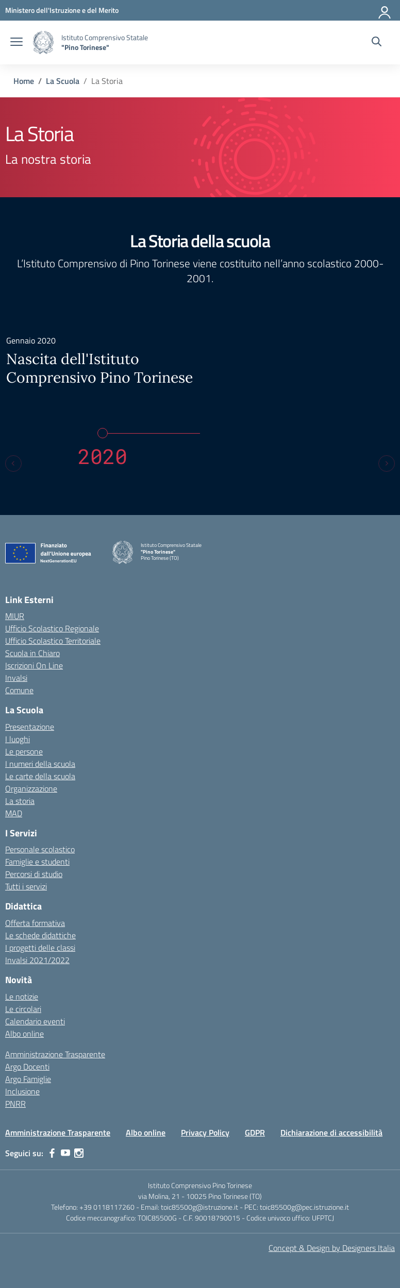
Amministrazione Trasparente (55, 1054)
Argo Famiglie (28, 1079)
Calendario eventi (35, 1021)
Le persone (24, 751)
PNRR (15, 1103)
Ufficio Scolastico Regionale (52, 628)
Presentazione (29, 726)
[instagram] (79, 1153)
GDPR (255, 1132)
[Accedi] (385, 10)
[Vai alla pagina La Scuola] (62, 81)
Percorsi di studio (33, 874)
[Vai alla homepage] (43, 42)
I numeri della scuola (40, 764)
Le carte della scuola (40, 776)
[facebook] (52, 1153)
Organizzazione (31, 788)
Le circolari (23, 1009)
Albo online (24, 1033)
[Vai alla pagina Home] (23, 81)
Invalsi (16, 678)
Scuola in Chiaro (32, 653)
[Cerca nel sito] (377, 42)
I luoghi (17, 739)
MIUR (14, 616)
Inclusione (22, 1091)
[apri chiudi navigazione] (16, 43)
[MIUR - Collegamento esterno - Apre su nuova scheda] (62, 10)
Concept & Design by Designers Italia (332, 1248)
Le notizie (21, 996)
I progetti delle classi (40, 947)
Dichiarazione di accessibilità (331, 1132)
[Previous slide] (13, 463)
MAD (13, 813)
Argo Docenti (27, 1066)
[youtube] (65, 1153)
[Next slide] (386, 463)
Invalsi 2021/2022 (37, 960)
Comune (19, 690)
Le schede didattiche (40, 935)
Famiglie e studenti (37, 861)
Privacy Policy (205, 1132)
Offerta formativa (35, 923)
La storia (20, 801)
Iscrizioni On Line (34, 665)
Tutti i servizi (26, 886)
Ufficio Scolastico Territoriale (53, 640)
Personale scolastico (40, 849)
